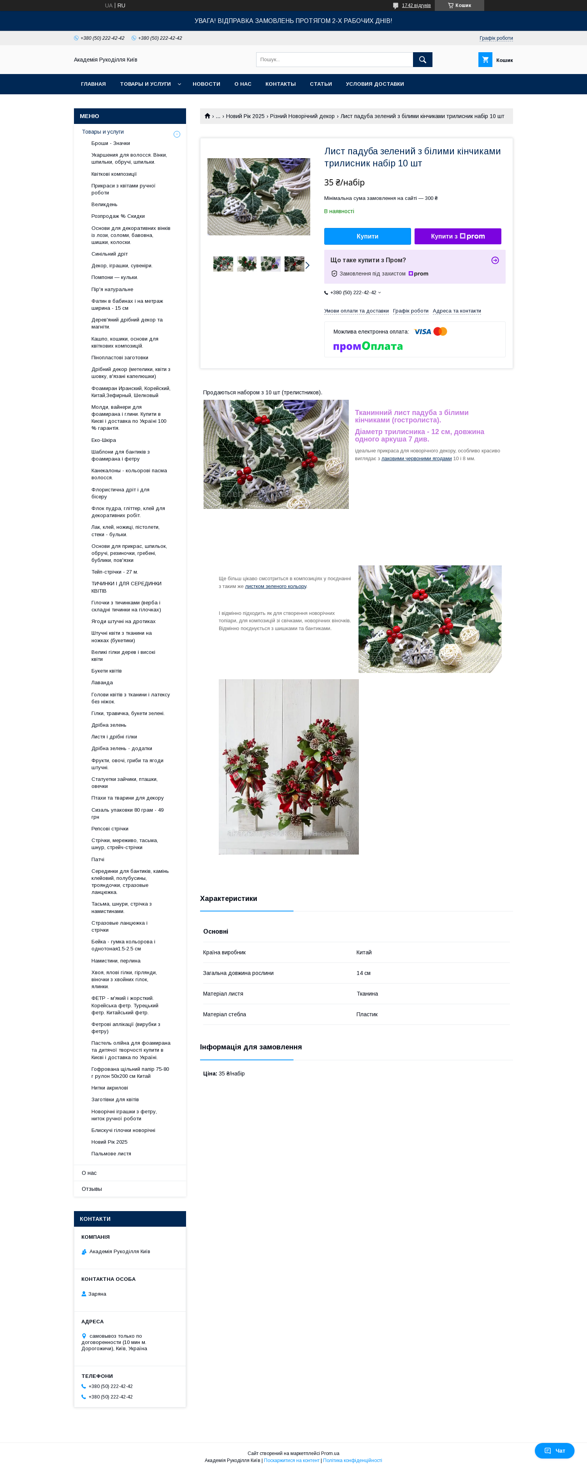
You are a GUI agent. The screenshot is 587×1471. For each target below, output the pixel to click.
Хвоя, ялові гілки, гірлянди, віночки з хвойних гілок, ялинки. (124, 979)
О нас (242, 84)
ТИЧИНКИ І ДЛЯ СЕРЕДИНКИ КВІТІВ (126, 587)
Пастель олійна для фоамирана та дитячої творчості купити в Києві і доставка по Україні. (130, 1050)
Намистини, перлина (116, 961)
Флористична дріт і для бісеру (120, 493)
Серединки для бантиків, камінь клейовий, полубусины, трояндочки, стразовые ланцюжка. (130, 881)
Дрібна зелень (109, 725)
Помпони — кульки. (114, 277)
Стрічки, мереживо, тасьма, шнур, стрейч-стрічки (124, 843)
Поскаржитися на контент (292, 1460)
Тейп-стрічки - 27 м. (114, 572)
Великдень (104, 204)
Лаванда (102, 682)
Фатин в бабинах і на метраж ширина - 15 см (127, 304)
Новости (206, 84)
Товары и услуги (145, 84)
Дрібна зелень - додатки (121, 748)
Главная (93, 84)
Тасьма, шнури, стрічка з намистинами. (121, 907)
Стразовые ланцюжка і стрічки (119, 926)
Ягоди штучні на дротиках (123, 621)
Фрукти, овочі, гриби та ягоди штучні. (127, 764)
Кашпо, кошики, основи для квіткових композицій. (124, 342)
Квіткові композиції (114, 174)
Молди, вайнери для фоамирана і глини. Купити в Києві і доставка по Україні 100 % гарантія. (128, 417)
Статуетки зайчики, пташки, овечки (124, 782)
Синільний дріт (109, 254)
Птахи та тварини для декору (127, 798)
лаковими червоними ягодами (416, 458)
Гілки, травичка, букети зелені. (128, 713)
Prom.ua (330, 1453)
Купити (368, 236)
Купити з (458, 236)
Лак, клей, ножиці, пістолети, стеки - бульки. (125, 530)
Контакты (280, 84)
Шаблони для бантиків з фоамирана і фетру (120, 455)
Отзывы (92, 1189)
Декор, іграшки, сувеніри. (122, 265)
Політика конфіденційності (352, 1460)
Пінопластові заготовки (119, 357)
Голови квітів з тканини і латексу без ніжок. (130, 698)
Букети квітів (106, 671)
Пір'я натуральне (112, 289)
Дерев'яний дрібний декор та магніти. (127, 323)
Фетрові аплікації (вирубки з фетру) (125, 1027)
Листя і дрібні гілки (114, 737)
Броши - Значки (110, 143)
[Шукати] (422, 59)
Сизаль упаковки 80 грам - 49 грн (127, 813)
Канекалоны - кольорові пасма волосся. (129, 474)
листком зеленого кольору (275, 586)
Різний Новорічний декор (302, 116)
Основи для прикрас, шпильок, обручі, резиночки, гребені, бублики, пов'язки (129, 553)
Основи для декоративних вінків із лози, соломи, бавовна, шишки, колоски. (130, 235)
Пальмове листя (111, 1154)
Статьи (321, 84)
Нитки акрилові (109, 1088)
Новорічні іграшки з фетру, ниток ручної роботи (124, 1115)
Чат (554, 1450)
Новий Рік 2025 (245, 116)
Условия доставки (375, 84)
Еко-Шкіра (103, 440)
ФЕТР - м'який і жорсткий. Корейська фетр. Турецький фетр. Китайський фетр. (124, 1005)
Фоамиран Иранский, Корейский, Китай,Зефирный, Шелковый (130, 391)
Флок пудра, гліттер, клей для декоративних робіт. (128, 511)
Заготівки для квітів (115, 1099)
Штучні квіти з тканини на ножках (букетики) (121, 636)
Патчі (97, 859)
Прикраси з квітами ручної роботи (123, 189)
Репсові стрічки (109, 829)
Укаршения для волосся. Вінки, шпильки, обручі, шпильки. (129, 158)
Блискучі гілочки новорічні (123, 1130)
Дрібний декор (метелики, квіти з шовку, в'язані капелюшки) (130, 372)
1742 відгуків (416, 5)
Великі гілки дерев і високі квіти (123, 655)
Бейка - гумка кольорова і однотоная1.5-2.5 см (123, 945)
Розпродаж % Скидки (118, 216)
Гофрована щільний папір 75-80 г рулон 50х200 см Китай (130, 1072)
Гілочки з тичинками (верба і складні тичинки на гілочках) (126, 606)
